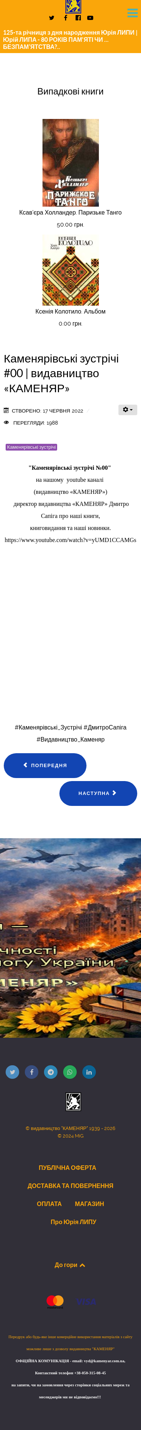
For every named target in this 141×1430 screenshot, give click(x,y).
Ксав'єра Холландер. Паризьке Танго (70, 212)
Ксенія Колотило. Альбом (70, 311)
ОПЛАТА (49, 1203)
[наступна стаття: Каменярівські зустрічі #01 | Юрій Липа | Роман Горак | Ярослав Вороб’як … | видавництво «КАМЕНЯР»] (98, 793)
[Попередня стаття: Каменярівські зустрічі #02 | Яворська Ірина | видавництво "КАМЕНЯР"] (45, 765)
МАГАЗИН (89, 1203)
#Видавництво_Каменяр (70, 739)
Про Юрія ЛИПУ (73, 1221)
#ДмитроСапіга (104, 727)
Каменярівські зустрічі (31, 447)
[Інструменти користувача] (127, 410)
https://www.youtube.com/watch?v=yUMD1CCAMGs (70, 540)
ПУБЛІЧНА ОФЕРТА (67, 1167)
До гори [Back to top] (70, 1264)
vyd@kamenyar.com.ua (104, 1361)
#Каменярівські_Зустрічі (48, 727)
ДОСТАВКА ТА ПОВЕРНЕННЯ (70, 1185)
